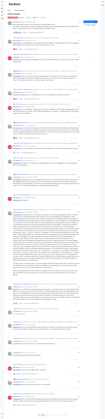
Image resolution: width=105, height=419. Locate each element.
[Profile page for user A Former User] (10, 23)
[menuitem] (102, 2)
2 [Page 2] (46, 415)
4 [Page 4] (54, 415)
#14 (79, 311)
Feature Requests (13, 17)
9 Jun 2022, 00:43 (30, 341)
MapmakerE (16, 57)
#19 (79, 382)
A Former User (17, 22)
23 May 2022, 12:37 (31, 177)
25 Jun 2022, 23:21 (31, 352)
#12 (79, 212)
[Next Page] (65, 415)
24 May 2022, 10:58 (31, 212)
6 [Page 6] (61, 415)
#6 (79, 106)
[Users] (2, 15)
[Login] (102, 2)
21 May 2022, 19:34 (31, 22)
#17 (79, 352)
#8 (79, 146)
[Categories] (2, 2)
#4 (79, 73)
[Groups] (2, 18)
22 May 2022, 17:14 (29, 57)
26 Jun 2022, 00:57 (31, 382)
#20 (79, 396)
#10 (79, 177)
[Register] (102, 5)
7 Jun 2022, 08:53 (30, 324)
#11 (79, 197)
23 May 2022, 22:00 (30, 197)
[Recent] (2, 5)
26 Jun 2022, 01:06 (30, 396)
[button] (2, 413)
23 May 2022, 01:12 (31, 125)
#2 (79, 40)
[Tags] (2, 8)
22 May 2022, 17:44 (31, 73)
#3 (79, 57)
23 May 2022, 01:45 (30, 146)
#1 (79, 22)
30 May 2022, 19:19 (31, 311)
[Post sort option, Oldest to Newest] (91, 25)
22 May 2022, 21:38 (31, 92)
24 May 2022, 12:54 (31, 286)
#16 (79, 341)
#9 (79, 160)
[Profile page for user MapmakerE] (10, 58)
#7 (79, 125)
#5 (79, 92)
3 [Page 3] (50, 415)
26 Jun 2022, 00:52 (30, 367)
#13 (79, 286)
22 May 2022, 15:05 (31, 40)
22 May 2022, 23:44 (30, 106)
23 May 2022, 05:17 (31, 160)
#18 (79, 367)
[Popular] (2, 12)
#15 (79, 324)
